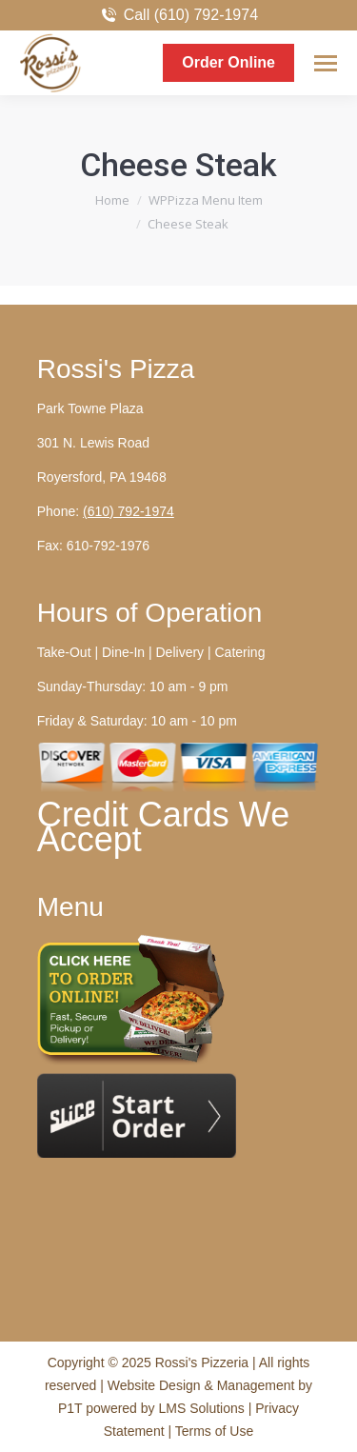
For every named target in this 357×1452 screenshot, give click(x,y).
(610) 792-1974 (128, 511)
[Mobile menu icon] (325, 63)
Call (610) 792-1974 (178, 15)
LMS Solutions (201, 1408)
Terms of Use (214, 1431)
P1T (72, 1408)
